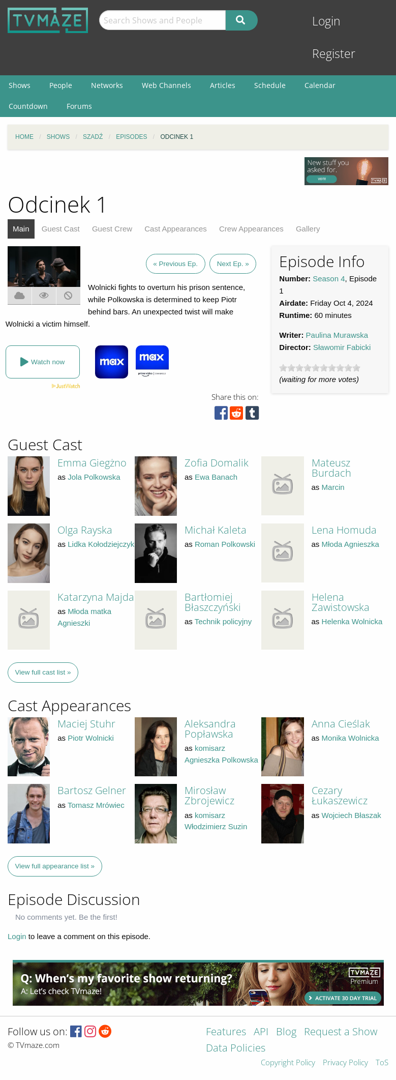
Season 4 (329, 278)
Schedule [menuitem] (270, 85)
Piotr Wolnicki (91, 738)
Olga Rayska (84, 530)
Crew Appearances (251, 228)
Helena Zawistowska (341, 602)
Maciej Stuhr (86, 724)
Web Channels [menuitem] (166, 85)
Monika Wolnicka (350, 738)
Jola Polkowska (94, 477)
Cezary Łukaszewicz (340, 795)
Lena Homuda (344, 530)
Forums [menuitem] (79, 106)
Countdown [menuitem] (28, 106)
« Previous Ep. (175, 264)
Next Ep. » (233, 264)
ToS (382, 1063)
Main (21, 228)
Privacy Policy (345, 1063)
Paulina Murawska (337, 335)
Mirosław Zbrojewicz (209, 795)
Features (226, 1032)
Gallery (308, 228)
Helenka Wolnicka (352, 621)
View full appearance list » (55, 866)
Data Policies (235, 1049)
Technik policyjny (223, 621)
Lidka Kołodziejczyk (101, 544)
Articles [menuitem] (222, 85)
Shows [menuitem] (20, 85)
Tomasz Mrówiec (96, 805)
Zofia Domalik (217, 463)
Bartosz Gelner (91, 790)
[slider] (319, 368)
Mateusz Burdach (331, 468)
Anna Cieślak (341, 724)
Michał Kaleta (216, 530)
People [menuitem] (60, 85)
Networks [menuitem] (107, 85)
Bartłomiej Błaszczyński (213, 602)
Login (326, 21)
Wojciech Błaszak (351, 815)
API (261, 1032)
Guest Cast (61, 228)
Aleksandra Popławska (210, 729)
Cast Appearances (175, 228)
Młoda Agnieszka (350, 544)
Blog (286, 1032)
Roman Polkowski (225, 544)
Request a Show (340, 1032)
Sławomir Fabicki (342, 347)
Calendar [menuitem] (320, 85)
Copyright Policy (288, 1063)
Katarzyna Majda (95, 597)
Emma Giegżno (92, 463)
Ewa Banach (216, 477)
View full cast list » (43, 672)
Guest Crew (112, 228)
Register (333, 54)
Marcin (333, 487)
